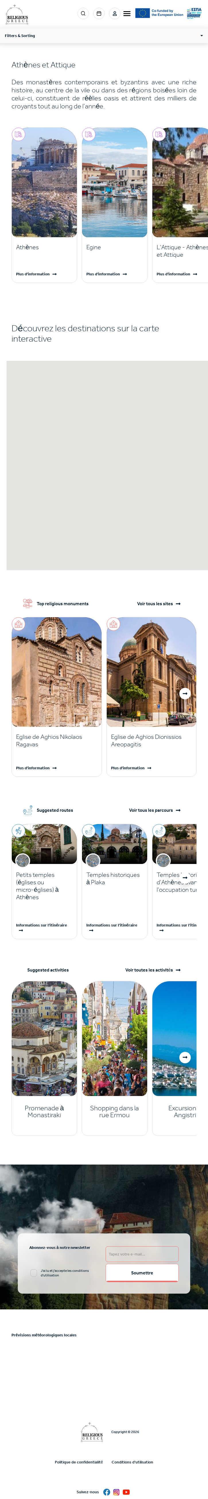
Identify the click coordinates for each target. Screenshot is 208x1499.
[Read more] (44, 247)
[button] (185, 693)
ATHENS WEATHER (104, 1365)
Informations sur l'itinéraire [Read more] (41, 925)
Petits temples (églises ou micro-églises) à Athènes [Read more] (37, 886)
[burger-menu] (127, 13)
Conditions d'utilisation (132, 1462)
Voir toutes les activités (149, 970)
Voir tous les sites (155, 603)
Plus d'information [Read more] (33, 274)
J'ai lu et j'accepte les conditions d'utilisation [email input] (65, 1273)
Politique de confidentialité (79, 1462)
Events (99, 13)
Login (114, 13)
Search (83, 13)
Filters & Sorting (20, 35)
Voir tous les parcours (151, 810)
